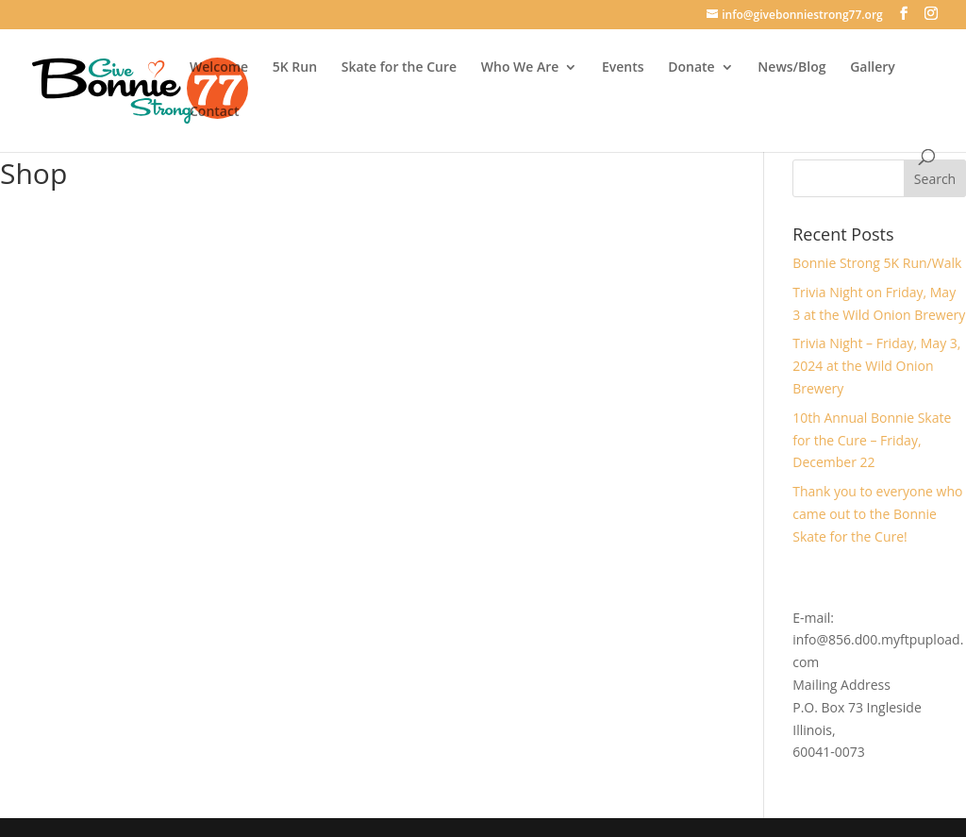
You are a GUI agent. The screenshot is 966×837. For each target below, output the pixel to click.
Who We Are (520, 67)
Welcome (219, 67)
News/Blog (791, 67)
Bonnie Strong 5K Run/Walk (876, 263)
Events (623, 67)
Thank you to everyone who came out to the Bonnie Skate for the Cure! (877, 513)
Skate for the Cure (399, 67)
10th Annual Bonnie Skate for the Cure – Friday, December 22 (871, 440)
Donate (691, 67)
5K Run (295, 67)
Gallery (872, 67)
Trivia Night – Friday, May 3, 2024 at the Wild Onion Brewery (876, 365)
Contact (214, 112)
